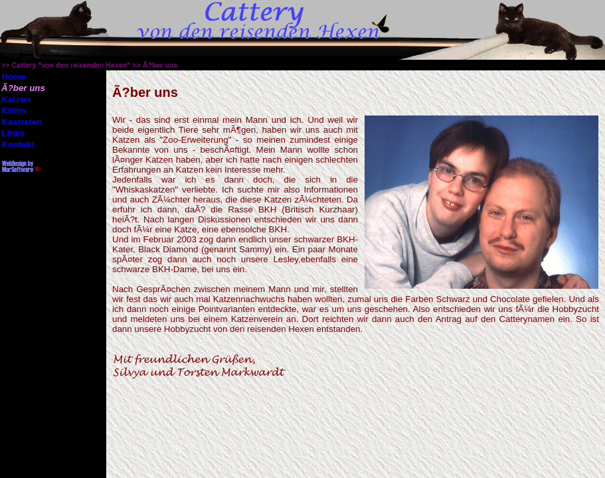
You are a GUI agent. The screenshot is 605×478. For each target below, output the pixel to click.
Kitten (14, 111)
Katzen (16, 99)
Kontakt (18, 144)
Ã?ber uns (160, 65)
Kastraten (21, 122)
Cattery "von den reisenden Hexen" (70, 65)
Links (13, 133)
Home (13, 77)
